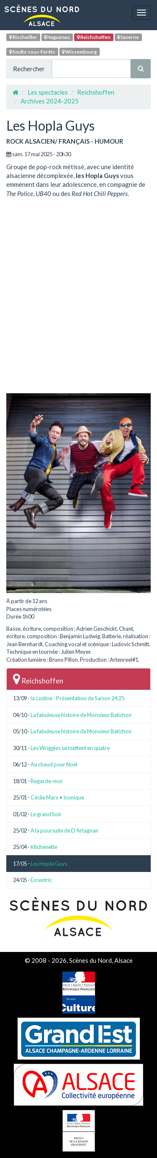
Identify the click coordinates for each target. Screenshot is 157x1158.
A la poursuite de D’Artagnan (64, 830)
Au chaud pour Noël (54, 764)
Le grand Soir (46, 814)
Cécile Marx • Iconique (57, 797)
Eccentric (41, 880)
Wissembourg (79, 51)
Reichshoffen (94, 37)
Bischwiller (23, 37)
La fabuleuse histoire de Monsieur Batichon (81, 715)
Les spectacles (48, 92)
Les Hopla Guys (49, 863)
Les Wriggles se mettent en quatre (70, 748)
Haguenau (57, 37)
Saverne (128, 37)
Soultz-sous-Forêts (32, 51)
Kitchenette (44, 846)
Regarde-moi (46, 781)
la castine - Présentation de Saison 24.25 (77, 698)
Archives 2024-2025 (50, 101)
